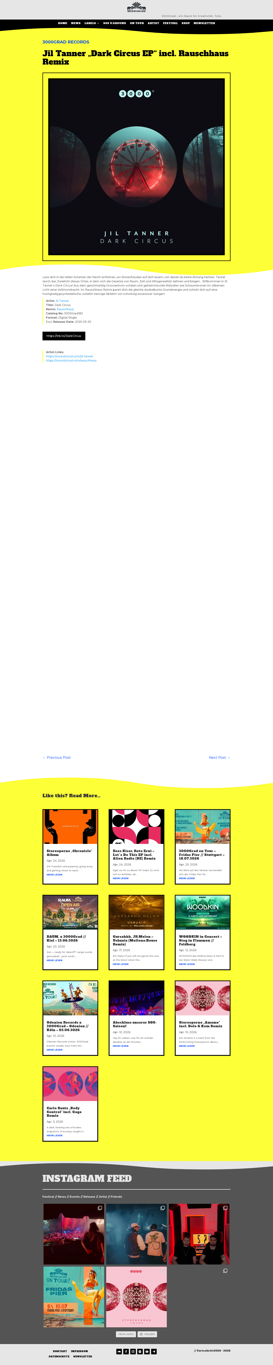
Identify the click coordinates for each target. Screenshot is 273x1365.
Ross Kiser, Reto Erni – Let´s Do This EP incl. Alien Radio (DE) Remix (134, 856)
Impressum (79, 1352)
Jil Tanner (62, 302)
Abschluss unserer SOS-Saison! (135, 1025)
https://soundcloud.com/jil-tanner (69, 357)
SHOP (186, 23)
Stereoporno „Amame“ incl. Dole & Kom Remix (200, 1025)
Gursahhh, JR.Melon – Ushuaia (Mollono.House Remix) (135, 941)
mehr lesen (54, 875)
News (76, 23)
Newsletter (204, 23)
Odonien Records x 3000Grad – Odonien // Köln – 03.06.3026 (67, 1027)
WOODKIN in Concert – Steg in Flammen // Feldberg (200, 941)
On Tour (137, 23)
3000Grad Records (65, 43)
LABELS (90, 23)
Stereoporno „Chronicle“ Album (69, 854)
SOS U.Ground (114, 23)
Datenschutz (59, 1357)
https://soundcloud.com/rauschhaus (71, 361)
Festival (170, 23)
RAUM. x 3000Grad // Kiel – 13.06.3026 (66, 939)
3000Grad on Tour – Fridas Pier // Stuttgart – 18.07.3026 (201, 856)
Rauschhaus (65, 310)
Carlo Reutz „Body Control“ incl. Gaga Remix (64, 1113)
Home (62, 23)
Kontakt (60, 1352)
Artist (153, 23)
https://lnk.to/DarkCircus (63, 337)
